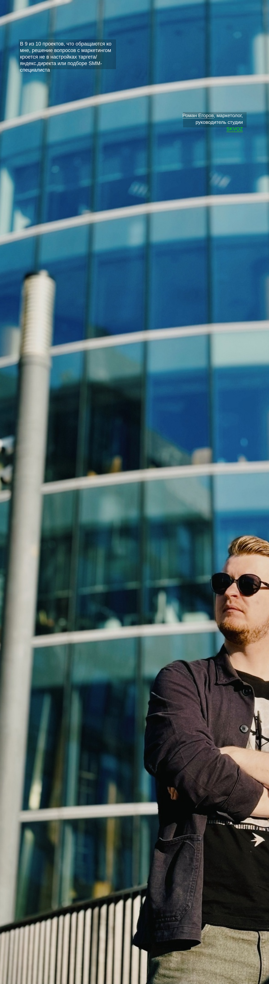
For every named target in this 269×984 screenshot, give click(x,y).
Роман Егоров (198, 115)
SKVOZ (234, 129)
